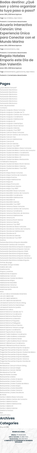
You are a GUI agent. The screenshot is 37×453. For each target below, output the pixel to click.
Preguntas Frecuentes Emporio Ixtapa (13, 354)
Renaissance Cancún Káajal (10, 368)
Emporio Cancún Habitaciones (11, 139)
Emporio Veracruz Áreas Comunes (12, 206)
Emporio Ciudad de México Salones (13, 166)
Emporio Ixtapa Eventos (8, 177)
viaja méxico (18, 18)
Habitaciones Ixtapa (7, 280)
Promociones (5, 363)
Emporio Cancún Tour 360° (9, 146)
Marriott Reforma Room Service (11, 325)
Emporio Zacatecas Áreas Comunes (13, 227)
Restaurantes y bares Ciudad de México (14, 383)
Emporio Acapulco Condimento (11, 117)
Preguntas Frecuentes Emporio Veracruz (14, 359)
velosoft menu (5, 415)
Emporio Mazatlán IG (7, 200)
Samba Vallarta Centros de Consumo (13, 399)
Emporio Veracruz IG (7, 218)
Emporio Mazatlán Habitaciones (11, 197)
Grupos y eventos (6, 271)
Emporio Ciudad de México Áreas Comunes (15, 148)
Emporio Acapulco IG (7, 121)
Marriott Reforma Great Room (10, 316)
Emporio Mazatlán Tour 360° (10, 204)
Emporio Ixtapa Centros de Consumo (13, 175)
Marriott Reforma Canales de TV (11, 312)
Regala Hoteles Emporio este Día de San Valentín (16, 60)
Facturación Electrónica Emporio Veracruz (15, 256)
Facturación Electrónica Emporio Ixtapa (14, 253)
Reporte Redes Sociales (8, 375)
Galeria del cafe (6, 267)
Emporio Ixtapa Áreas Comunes (11, 173)
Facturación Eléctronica (8, 94)
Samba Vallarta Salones (8, 408)
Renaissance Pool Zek (8, 372)
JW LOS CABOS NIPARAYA (8, 298)
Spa (1, 413)
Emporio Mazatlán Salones (9, 202)
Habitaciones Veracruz (8, 285)
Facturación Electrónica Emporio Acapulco (15, 247)
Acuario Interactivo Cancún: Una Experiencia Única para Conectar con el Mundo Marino (17, 33)
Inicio (2, 292)
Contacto (3, 108)
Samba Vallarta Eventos (8, 401)
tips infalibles (8, 18)
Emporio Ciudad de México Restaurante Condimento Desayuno (14, 160)
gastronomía (20, 72)
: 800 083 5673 (19, 439)
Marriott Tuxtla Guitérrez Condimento (13, 334)
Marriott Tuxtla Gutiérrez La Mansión (13, 336)
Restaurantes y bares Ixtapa (10, 386)
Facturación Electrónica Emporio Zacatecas (16, 258)
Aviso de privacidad (7, 106)
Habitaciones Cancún (8, 276)
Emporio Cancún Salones (9, 144)
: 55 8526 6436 (18, 435)
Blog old (3, 427)
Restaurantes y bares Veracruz (11, 390)
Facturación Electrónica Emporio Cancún (15, 249)
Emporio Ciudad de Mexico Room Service (15, 164)
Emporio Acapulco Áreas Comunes (12, 110)
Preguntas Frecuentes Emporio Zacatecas (15, 361)
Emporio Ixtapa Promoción (9, 184)
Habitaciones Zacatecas (9, 287)
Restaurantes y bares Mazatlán (11, 388)
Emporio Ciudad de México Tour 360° (13, 168)
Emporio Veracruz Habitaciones (11, 215)
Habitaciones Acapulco (8, 274)
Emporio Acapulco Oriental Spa (11, 123)
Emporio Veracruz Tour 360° (10, 224)
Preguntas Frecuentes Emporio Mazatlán (14, 357)
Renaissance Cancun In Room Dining (13, 366)
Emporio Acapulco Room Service (12, 126)
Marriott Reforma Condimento (11, 314)
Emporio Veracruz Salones (9, 222)
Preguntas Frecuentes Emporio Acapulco (14, 348)
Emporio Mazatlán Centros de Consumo (14, 193)
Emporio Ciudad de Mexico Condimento (14, 153)
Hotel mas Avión (6, 289)
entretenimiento (10, 49)
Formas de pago (6, 262)
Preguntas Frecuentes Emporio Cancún (14, 350)
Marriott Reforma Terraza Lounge (12, 327)
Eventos (3, 240)
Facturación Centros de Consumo (12, 244)
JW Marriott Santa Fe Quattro (10, 307)
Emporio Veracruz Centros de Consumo (14, 209)
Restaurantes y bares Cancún (11, 381)
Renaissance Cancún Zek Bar (10, 370)
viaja (17, 49)
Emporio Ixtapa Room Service (10, 186)
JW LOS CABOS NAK (7, 296)
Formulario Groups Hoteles (9, 265)
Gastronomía (5, 269)
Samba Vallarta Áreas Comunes (11, 397)
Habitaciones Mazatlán (8, 283)
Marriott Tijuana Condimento (10, 330)
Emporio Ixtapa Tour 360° (9, 188)
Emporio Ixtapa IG (6, 182)
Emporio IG (4, 171)
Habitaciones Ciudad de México (11, 278)
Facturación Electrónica (8, 90)
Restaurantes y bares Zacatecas (12, 392)
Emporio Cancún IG (7, 141)
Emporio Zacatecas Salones (10, 236)
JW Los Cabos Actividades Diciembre (13, 294)
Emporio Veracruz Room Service (11, 220)
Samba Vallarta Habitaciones (10, 404)
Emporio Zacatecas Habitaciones (12, 231)
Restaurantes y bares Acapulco (11, 379)
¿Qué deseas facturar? (8, 88)
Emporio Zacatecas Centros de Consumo (15, 229)
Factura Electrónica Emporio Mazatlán (13, 242)
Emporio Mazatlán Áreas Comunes (12, 191)
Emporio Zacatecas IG (8, 233)
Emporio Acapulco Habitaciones (11, 119)
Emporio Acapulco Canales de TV (12, 112)
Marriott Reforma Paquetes (9, 321)
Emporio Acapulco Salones (9, 128)
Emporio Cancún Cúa (8, 137)
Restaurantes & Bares (7, 377)
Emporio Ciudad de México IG (10, 157)
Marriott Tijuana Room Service (10, 332)
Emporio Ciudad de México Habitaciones (14, 155)
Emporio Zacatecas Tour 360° (11, 238)
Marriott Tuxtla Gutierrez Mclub (11, 339)
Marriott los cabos (6, 310)
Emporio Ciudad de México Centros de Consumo (17, 150)
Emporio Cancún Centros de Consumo (14, 135)
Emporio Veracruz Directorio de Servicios (14, 213)
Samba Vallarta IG (6, 406)
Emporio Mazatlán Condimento (11, 195)
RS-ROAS (3, 395)
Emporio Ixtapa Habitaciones (10, 179)
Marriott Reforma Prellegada (10, 323)
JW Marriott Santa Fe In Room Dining (13, 303)
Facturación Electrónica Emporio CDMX (14, 251)
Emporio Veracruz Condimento (11, 211)
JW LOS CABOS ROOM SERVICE (10, 301)
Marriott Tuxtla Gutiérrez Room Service (13, 341)
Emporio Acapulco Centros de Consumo (14, 114)
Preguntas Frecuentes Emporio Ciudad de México (18, 352)
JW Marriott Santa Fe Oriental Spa (12, 305)
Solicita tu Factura (6, 410)
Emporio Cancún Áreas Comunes (12, 132)
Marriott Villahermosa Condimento (12, 343)
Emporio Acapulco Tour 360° (10, 130)
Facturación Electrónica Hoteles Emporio (14, 260)
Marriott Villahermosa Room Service (13, 345)
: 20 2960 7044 (18, 437)
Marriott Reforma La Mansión (10, 318)
